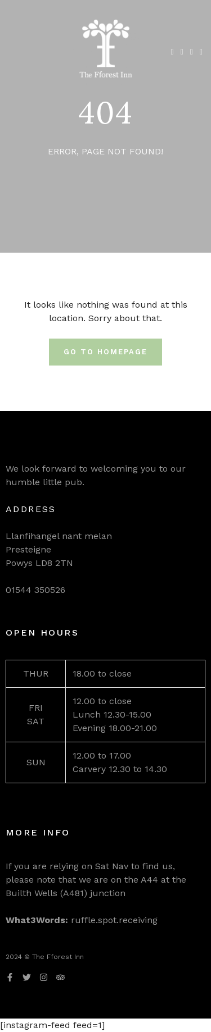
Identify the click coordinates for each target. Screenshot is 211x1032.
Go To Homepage (105, 352)
